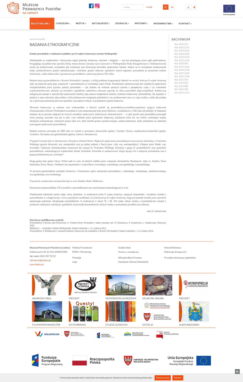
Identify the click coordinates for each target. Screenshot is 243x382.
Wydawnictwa (163, 23)
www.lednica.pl (37, 264)
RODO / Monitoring (81, 252)
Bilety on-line (40, 23)
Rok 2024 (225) (182, 50)
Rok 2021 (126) (182, 60)
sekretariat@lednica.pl (40, 260)
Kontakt (185, 23)
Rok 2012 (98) (181, 89)
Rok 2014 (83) (181, 83)
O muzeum (63, 23)
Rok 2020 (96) (181, 63)
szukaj (149, 6)
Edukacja (122, 23)
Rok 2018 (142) (182, 70)
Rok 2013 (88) (181, 86)
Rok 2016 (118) (182, 76)
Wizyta (81, 23)
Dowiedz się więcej (162, 377)
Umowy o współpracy (128, 252)
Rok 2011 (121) (182, 92)
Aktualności (101, 23)
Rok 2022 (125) (182, 57)
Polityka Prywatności (82, 247)
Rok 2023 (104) (182, 54)
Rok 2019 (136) (182, 66)
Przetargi (76, 257)
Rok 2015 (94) (181, 79)
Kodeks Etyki (124, 247)
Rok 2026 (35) (181, 44)
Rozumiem (178, 377)
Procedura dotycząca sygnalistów (180, 257)
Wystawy (141, 23)
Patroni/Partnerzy (172, 247)
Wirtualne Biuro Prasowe (130, 257)
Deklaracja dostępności (175, 252)
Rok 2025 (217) (182, 47)
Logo (74, 262)
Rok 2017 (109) (182, 73)
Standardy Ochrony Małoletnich (133, 262)
